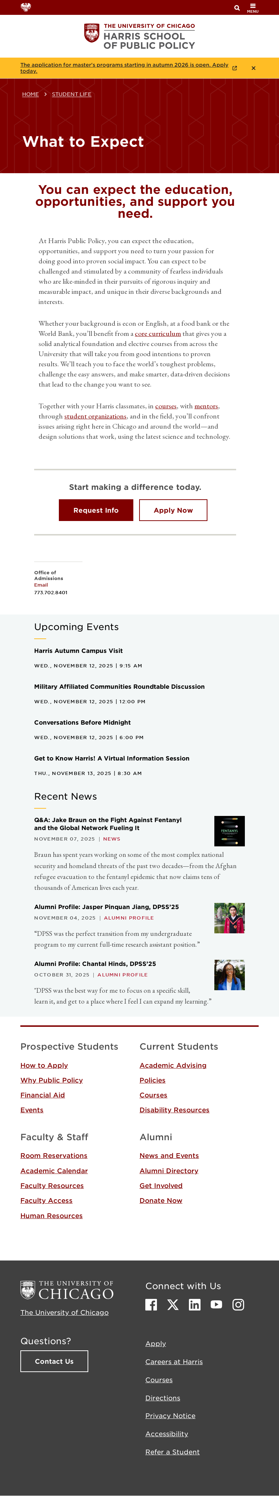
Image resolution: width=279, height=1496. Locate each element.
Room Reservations (54, 1155)
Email (41, 585)
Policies (153, 1080)
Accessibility (166, 1434)
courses (166, 406)
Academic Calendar (54, 1171)
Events (32, 1110)
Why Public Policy (51, 1080)
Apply (155, 1343)
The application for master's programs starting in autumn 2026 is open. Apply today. (124, 68)
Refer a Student (172, 1452)
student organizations (95, 416)
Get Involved (161, 1185)
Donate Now (161, 1200)
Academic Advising (173, 1065)
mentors (206, 406)
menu (253, 8)
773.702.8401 (50, 592)
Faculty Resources (52, 1185)
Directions (162, 1398)
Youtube (216, 1304)
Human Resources (51, 1216)
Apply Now (173, 510)
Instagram (238, 1304)
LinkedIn (195, 1304)
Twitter (173, 1304)
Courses (153, 1095)
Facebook (151, 1304)
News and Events (169, 1155)
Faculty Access (46, 1200)
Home (30, 94)
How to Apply (44, 1065)
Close (253, 68)
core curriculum (158, 333)
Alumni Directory (169, 1171)
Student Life (72, 94)
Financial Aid (42, 1095)
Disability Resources (175, 1110)
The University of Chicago (64, 1312)
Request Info (96, 510)
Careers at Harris (174, 1362)
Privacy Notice (170, 1416)
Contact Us (54, 1361)
